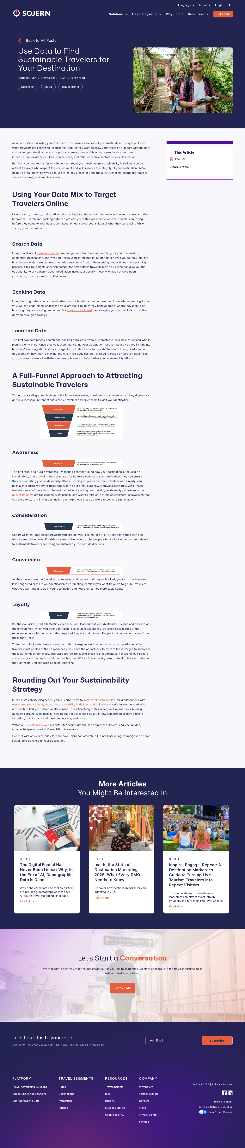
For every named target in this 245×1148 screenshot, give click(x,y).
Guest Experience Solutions (29, 1093)
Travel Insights (114, 1086)
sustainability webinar (40, 725)
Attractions (65, 1100)
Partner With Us (148, 1093)
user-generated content (27, 704)
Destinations (66, 1093)
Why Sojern (146, 1086)
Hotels (63, 1086)
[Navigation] (31, 13)
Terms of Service (223, 1101)
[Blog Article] (47, 828)
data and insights (48, 253)
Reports (110, 1100)
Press (142, 1107)
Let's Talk (223, 14)
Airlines (63, 1107)
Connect (17, 736)
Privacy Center (148, 1114)
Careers (144, 1100)
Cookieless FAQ (115, 1114)
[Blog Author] (27, 78)
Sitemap (144, 1121)
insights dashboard (79, 310)
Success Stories (115, 1107)
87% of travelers (22, 494)
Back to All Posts (41, 40)
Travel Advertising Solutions (29, 1086)
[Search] (229, 5)
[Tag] (28, 87)
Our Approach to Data (26, 1100)
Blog (108, 1093)
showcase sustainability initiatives (67, 704)
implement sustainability (99, 700)
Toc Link (180, 159)
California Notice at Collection (216, 1107)
